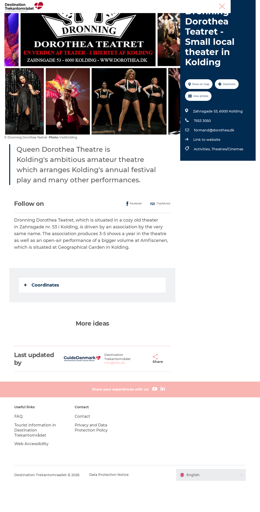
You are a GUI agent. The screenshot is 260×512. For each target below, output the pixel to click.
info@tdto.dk (108, 390)
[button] (140, 386)
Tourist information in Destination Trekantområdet (37, 457)
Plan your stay (186, 15)
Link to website (206, 167)
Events (160, 15)
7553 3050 (202, 148)
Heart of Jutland (76, 15)
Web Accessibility (33, 471)
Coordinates (42, 312)
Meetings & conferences (219, 4)
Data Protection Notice (110, 502)
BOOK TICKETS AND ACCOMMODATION (130, 20)
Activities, (202, 177)
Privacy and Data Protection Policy (92, 455)
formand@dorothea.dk (214, 158)
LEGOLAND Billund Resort (122, 15)
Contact (83, 444)
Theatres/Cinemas (227, 177)
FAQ (20, 444)
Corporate (248, 4)
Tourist (192, 4)
